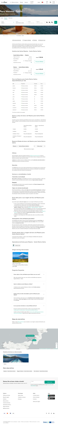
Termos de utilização (13, 421)
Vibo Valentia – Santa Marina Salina (41, 371)
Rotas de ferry (12, 35)
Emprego (19, 399)
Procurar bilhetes (39, 61)
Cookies (19, 421)
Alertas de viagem (36, 401)
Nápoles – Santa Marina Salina (9, 371)
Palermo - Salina (38, 207)
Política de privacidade (25, 421)
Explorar (26, 2)
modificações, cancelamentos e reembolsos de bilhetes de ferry (26, 310)
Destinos (4, 399)
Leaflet (41, 348)
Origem (2, 21)
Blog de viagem (6, 397)
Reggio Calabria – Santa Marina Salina (24, 371)
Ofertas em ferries (14, 2)
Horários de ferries (6, 402)
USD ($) (47, 2)
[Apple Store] (51, 398)
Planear (21, 2)
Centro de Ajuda (36, 397)
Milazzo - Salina (31, 207)
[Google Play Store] (51, 396)
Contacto (35, 399)
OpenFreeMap (44, 348)
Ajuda (39, 2)
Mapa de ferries (21, 321)
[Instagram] (49, 413)
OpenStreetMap (55, 348)
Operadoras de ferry (7, 404)
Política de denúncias (32, 421)
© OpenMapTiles (48, 348)
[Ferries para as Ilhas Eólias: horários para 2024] (20, 259)
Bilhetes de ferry (6, 35)
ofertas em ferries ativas (34, 155)
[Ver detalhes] (26, 383)
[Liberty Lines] (16, 245)
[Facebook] (46, 413)
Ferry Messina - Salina (20, 35)
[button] (18, 146)
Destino (17, 21)
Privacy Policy (49, 384)
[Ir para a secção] (16, 40)
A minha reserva (32, 2)
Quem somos (20, 395)
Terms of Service (33, 385)
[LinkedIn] (54, 413)
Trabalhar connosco (22, 397)
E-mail (32, 381)
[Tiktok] (51, 413)
